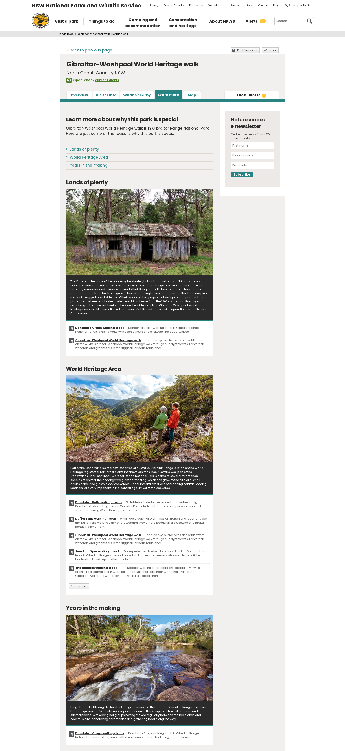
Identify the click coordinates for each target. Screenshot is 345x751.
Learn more (168, 94)
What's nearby (137, 95)
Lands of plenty (84, 149)
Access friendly (173, 5)
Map (192, 95)
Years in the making (89, 165)
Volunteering (216, 5)
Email (273, 50)
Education (196, 5)
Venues (263, 5)
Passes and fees (242, 5)
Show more (79, 586)
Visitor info (106, 95)
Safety (154, 5)
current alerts (107, 80)
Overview (79, 95)
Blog (276, 5)
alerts (252, 95)
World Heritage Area (89, 157)
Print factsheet (247, 50)
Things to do (65, 34)
